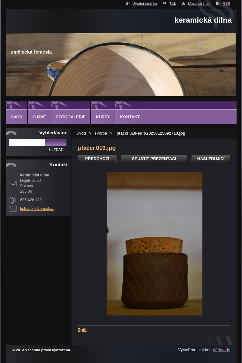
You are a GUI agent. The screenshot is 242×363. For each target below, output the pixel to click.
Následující (210, 158)
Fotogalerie (71, 117)
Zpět (82, 329)
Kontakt (130, 117)
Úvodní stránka (144, 3)
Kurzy (103, 117)
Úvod (81, 133)
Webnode (221, 349)
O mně (39, 117)
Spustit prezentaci (154, 158)
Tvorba (100, 133)
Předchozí (97, 158)
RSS (226, 3)
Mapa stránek (199, 3)
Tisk (172, 3)
